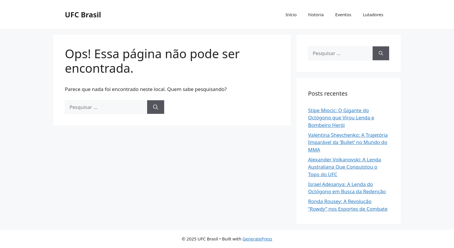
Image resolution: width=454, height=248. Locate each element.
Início (290, 14)
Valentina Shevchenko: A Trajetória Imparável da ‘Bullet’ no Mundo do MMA (348, 142)
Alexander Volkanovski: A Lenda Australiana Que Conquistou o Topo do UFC (344, 167)
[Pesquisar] (155, 107)
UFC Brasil (83, 14)
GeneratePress (257, 239)
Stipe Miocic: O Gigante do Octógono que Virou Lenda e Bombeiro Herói (341, 117)
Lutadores (373, 14)
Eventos (343, 14)
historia (316, 14)
